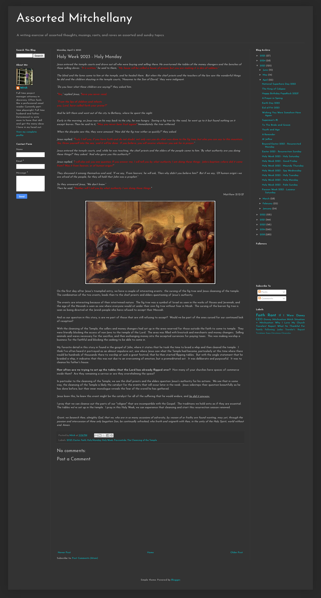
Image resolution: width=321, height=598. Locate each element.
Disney (267, 319)
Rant (272, 315)
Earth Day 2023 (271, 103)
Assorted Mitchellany (74, 19)
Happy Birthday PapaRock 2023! (280, 93)
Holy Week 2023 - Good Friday (279, 161)
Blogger (175, 580)
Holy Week (107, 440)
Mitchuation (279, 319)
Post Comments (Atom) (85, 558)
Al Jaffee (267, 139)
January (267, 208)
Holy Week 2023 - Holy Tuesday (280, 175)
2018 (263, 234)
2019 (263, 229)
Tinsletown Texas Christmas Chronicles (273, 333)
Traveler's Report (295, 330)
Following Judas (274, 330)
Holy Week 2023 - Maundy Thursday (283, 166)
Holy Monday (94, 440)
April (266, 80)
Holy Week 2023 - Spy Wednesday (281, 170)
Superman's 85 (270, 120)
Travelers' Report (266, 326)
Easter (76, 440)
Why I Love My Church (290, 323)
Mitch (23, 88)
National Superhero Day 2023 (279, 84)
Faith (83, 440)
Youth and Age (271, 129)
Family (259, 330)
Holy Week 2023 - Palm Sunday (280, 185)
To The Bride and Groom (276, 125)
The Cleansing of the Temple (142, 440)
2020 (263, 224)
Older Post (236, 552)
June (266, 70)
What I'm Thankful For (291, 326)
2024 (263, 60)
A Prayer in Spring (272, 98)
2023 (69, 440)
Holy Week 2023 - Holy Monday (280, 180)
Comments (265, 298)
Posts (262, 292)
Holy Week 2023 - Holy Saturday (280, 156)
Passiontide (120, 440)
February (268, 203)
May (265, 75)
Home (150, 552)
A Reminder (268, 134)
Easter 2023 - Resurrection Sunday (281, 151)
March (266, 199)
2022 (263, 215)
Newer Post (64, 552)
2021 (263, 220)
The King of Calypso (273, 89)
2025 (263, 56)
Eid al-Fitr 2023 (271, 108)
